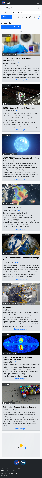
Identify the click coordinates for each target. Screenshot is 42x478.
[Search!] (38, 8)
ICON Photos (8, 307)
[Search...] (19, 8)
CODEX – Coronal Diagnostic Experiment (19, 108)
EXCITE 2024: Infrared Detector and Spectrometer (17, 59)
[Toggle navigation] (38, 3)
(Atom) (39, 18)
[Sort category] (26, 12)
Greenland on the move (12, 208)
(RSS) (38, 16)
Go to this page (20, 80)
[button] (19, 27)
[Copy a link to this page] (22, 17)
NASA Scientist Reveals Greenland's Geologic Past (21, 258)
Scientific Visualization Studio (8, 2)
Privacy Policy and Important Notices (11, 469)
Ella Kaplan (11, 475)
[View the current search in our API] (17, 17)
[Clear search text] (35, 8)
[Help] (3, 8)
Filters (6, 17)
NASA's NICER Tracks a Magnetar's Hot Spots (21, 158)
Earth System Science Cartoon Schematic (19, 407)
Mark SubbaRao (13, 474)
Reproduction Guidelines (8, 470)
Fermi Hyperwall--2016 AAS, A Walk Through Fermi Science (17, 358)
